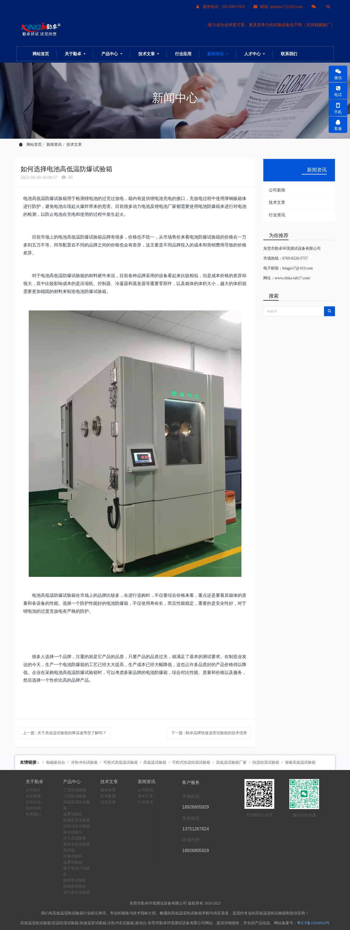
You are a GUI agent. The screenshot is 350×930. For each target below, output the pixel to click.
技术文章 (74, 145)
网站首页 (41, 53)
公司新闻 (277, 190)
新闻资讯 (54, 145)
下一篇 (209, 733)
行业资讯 (277, 215)
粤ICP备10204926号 (313, 923)
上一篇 (64, 733)
